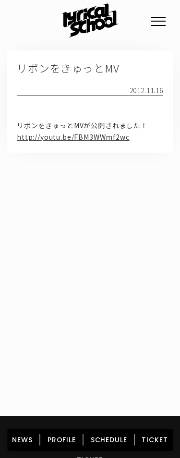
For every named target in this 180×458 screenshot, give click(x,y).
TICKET (155, 440)
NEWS (22, 440)
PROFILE (62, 440)
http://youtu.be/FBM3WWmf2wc (73, 137)
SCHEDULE (109, 440)
